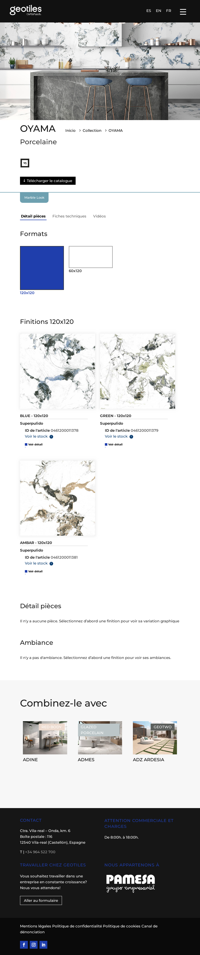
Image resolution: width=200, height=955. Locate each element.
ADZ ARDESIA (148, 759)
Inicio (70, 130)
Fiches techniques (69, 216)
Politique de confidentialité (77, 926)
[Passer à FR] (169, 10)
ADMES (86, 759)
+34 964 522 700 (40, 852)
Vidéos (99, 216)
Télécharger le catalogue (49, 180)
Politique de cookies (121, 926)
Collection (92, 130)
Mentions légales (36, 926)
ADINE (30, 759)
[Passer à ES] (148, 10)
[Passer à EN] (158, 10)
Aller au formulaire (41, 900)
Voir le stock (36, 436)
